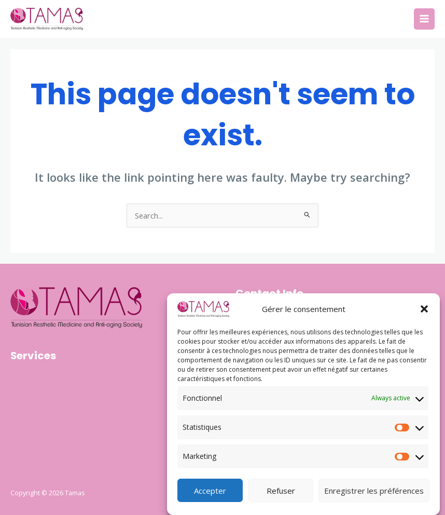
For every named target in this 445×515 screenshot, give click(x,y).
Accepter (210, 492)
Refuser (281, 492)
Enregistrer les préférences (374, 492)
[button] (424, 311)
